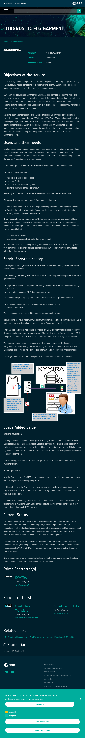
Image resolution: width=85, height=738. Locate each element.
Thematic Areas (16, 42)
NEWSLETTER (49, 672)
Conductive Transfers (22, 608)
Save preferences (42, 725)
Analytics (12, 719)
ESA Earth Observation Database (55, 686)
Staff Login (48, 679)
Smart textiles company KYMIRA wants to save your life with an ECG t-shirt (41, 637)
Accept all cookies (42, 733)
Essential (12, 715)
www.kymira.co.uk (22, 585)
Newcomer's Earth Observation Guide (57, 690)
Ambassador (48, 683)
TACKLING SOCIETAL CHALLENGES (57, 675)
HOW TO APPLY (50, 664)
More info (40, 707)
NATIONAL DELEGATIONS (53, 668)
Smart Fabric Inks (66, 606)
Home (6, 42)
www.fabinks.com (61, 613)
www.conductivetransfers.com (26, 618)
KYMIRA (21, 578)
